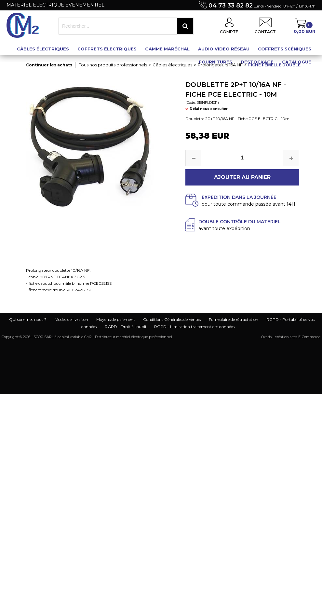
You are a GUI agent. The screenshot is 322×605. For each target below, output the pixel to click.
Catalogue (296, 61)
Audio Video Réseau (223, 48)
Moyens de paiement (115, 319)
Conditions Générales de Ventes (172, 319)
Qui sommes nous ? (28, 319)
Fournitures (215, 61)
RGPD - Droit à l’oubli (125, 326)
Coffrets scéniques (284, 48)
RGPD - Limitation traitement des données (194, 326)
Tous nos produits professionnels (113, 64)
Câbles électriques (43, 48)
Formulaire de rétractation (233, 319)
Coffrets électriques (107, 48)
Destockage (257, 61)
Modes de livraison (71, 319)
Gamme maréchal (167, 48)
